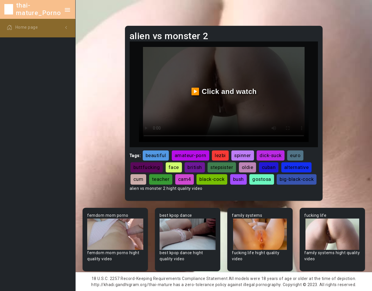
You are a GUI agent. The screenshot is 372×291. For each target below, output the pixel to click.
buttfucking (146, 167)
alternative (296, 167)
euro (295, 155)
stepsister (221, 167)
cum (138, 179)
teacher (161, 179)
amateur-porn (190, 155)
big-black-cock (297, 179)
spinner (242, 155)
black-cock (211, 179)
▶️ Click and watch (224, 91)
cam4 (184, 179)
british (194, 167)
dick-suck (271, 155)
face (174, 167)
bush (238, 179)
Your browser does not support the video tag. (115, 234)
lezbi (220, 155)
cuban (269, 167)
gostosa (261, 179)
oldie (247, 167)
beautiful (156, 155)
